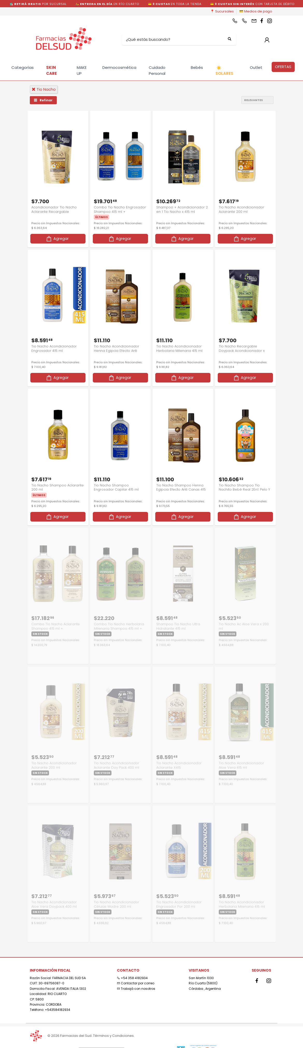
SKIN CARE (51, 70)
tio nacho (44, 89)
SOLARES (224, 70)
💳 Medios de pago (255, 11)
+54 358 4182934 (132, 973)
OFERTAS (283, 66)
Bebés (197, 67)
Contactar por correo (135, 979)
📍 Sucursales (222, 11)
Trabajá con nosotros (136, 984)
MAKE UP (82, 70)
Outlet (256, 67)
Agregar (57, 237)
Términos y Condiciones (113, 1035)
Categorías (22, 67)
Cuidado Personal (157, 70)
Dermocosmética (119, 67)
